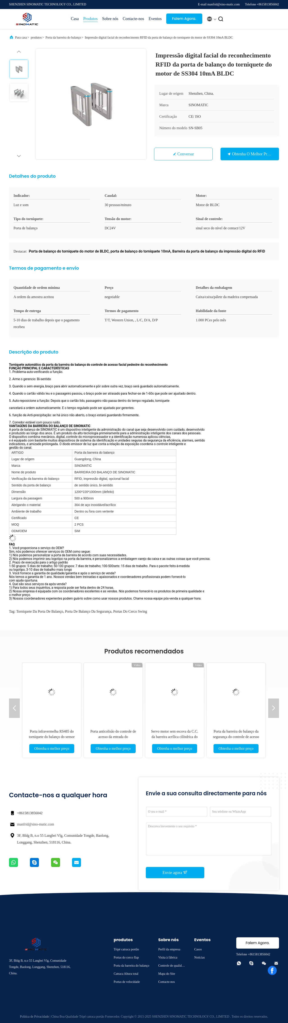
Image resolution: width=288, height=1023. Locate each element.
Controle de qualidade (171, 966)
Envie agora (175, 872)
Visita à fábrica (167, 957)
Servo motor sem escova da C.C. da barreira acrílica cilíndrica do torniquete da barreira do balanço (174, 736)
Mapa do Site (166, 973)
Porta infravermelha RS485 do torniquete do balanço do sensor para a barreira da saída (52, 736)
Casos (198, 949)
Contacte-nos (133, 18)
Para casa (21, 37)
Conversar (185, 154)
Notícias (199, 957)
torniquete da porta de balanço (39, 611)
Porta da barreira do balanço (63, 37)
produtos (36, 37)
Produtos (90, 18)
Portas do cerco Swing (130, 611)
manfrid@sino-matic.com (35, 824)
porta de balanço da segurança (88, 611)
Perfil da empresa (169, 949)
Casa (75, 18)
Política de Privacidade (34, 1016)
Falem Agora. (184, 18)
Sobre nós (110, 18)
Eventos (155, 18)
